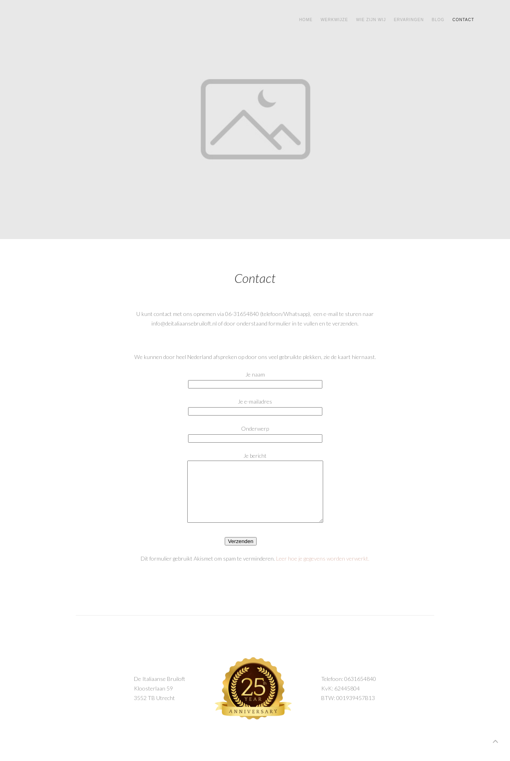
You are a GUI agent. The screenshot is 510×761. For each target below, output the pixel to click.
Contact (463, 20)
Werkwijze (334, 20)
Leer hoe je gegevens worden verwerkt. (322, 570)
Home (306, 20)
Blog (438, 20)
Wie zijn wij (371, 20)
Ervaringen (409, 20)
